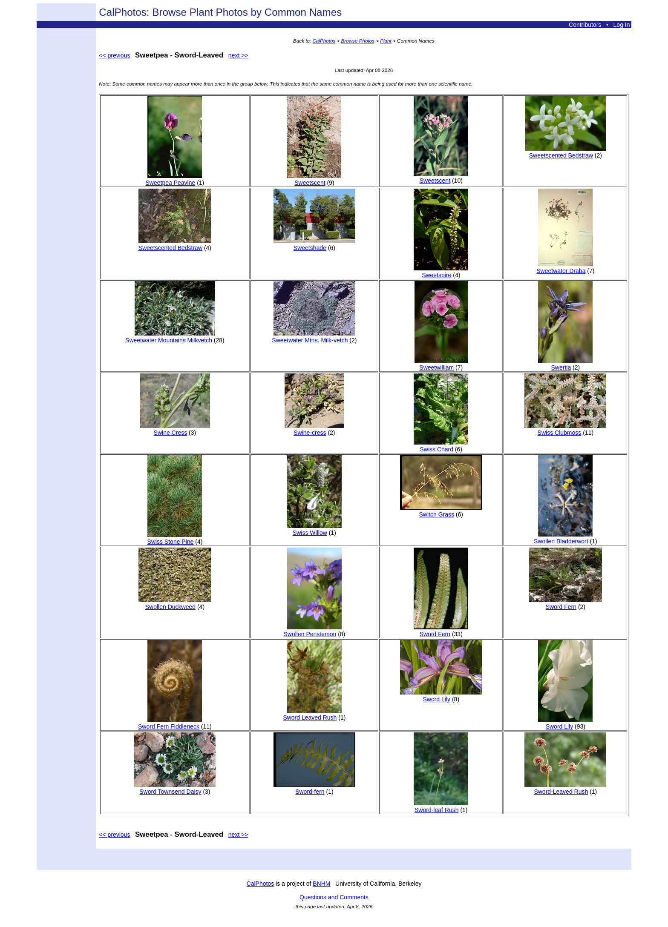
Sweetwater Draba (564, 267)
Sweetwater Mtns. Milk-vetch (313, 337)
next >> (238, 55)
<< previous (114, 55)
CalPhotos (323, 40)
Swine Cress (175, 429)
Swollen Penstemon (313, 630)
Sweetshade (314, 244)
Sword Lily (441, 696)
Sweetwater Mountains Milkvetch (170, 337)
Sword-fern (314, 788)
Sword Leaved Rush (312, 714)
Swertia (565, 364)
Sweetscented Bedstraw (565, 152)
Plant (386, 40)
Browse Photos (357, 40)
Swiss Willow (314, 529)
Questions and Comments (334, 897)
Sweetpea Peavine (174, 179)
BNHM (321, 883)
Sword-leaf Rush (441, 806)
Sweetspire (441, 271)
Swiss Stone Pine (174, 538)
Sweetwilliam (441, 364)
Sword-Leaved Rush (565, 788)
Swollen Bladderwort (563, 538)
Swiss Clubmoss (565, 429)
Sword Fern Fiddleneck (170, 723)
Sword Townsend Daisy (175, 788)
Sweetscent (314, 179)
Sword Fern (441, 630)
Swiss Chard (441, 446)
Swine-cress (314, 429)
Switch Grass (441, 511)
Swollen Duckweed (174, 603)
